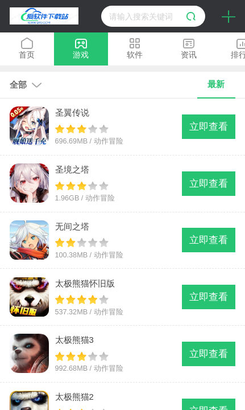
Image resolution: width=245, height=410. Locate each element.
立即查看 (208, 126)
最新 (216, 84)
